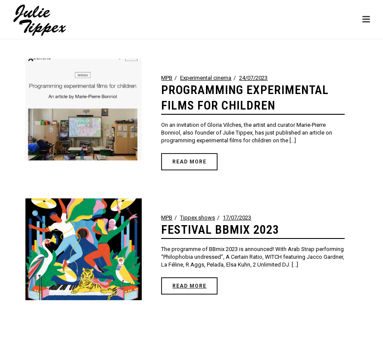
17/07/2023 (237, 217)
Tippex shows (197, 217)
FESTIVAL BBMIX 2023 (220, 230)
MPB (166, 78)
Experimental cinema (205, 78)
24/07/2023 (253, 78)
